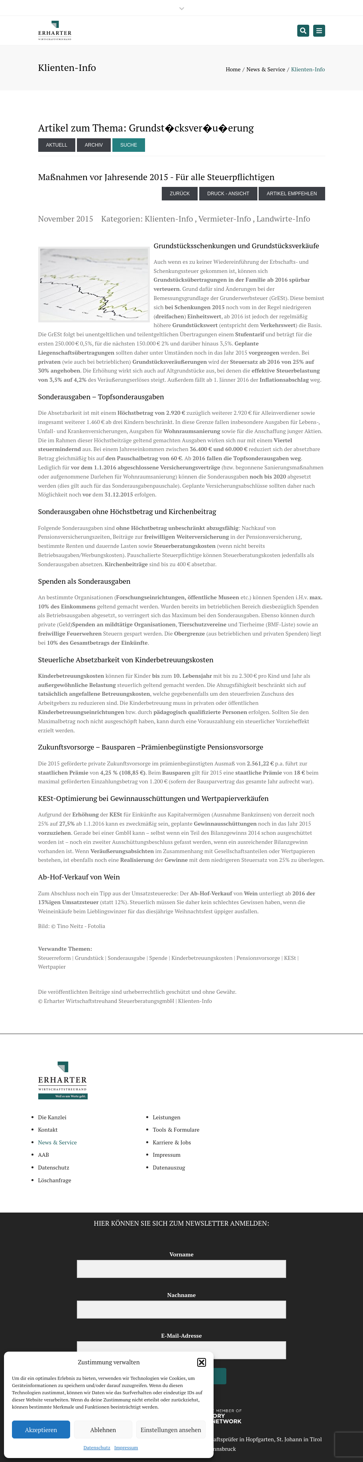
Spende (158, 958)
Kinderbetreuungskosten (201, 958)
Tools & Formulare (176, 1129)
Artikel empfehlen (292, 193)
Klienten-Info (169, 218)
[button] (202, 1362)
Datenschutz (97, 1447)
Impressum (126, 1447)
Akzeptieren (41, 1430)
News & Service (266, 69)
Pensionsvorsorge (258, 958)
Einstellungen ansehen (171, 1430)
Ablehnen (103, 1430)
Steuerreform (54, 958)
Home (233, 69)
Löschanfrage (54, 1180)
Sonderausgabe (126, 958)
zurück (180, 193)
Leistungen (167, 1117)
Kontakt (48, 1129)
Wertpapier (52, 966)
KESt (290, 958)
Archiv (94, 145)
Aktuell (56, 145)
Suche (128, 145)
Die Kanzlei (52, 1117)
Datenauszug (169, 1167)
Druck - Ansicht (228, 193)
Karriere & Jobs (172, 1142)
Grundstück (89, 958)
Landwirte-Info (283, 218)
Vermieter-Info (224, 218)
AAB (43, 1154)
